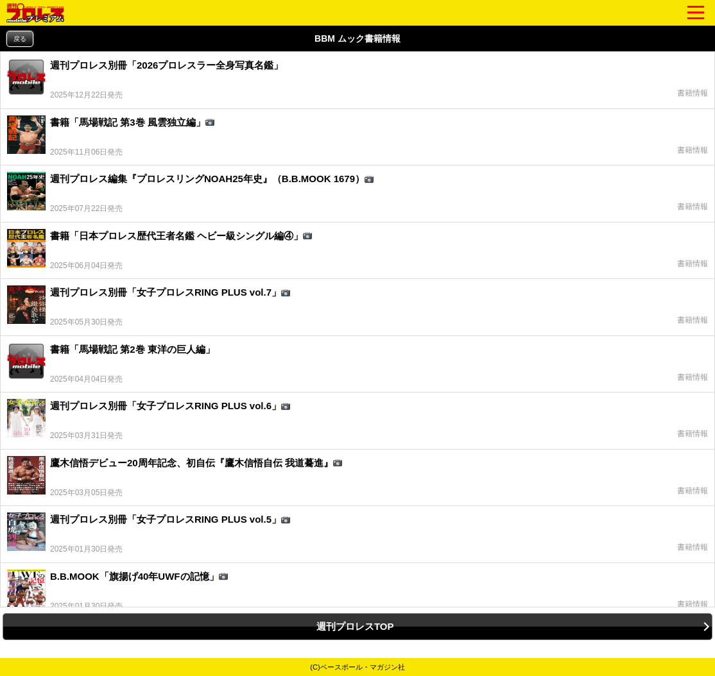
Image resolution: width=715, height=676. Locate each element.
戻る (19, 38)
